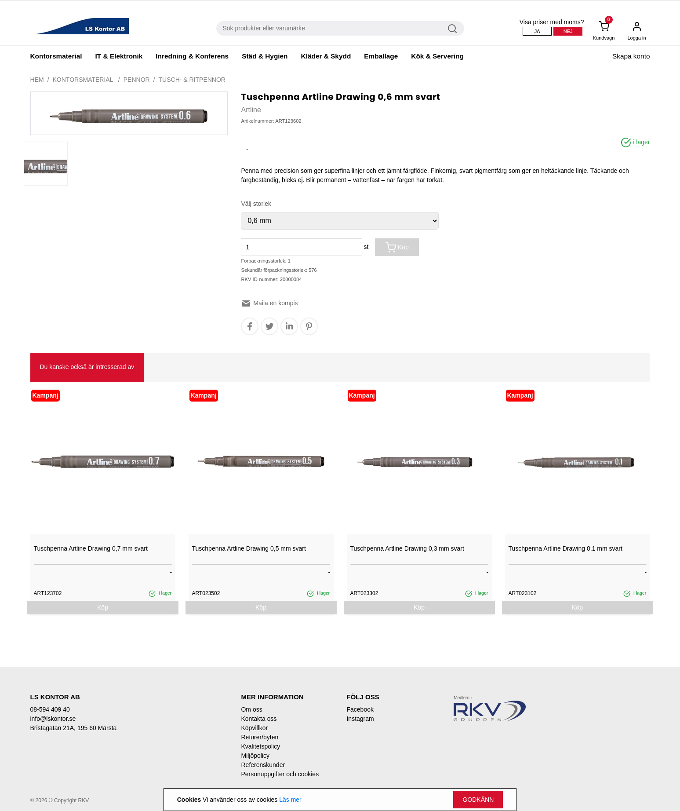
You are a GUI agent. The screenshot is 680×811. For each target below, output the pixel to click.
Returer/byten (259, 737)
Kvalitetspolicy (260, 746)
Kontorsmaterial (56, 56)
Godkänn (478, 799)
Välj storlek (256, 203)
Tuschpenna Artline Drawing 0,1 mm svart (565, 548)
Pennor (137, 79)
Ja (537, 31)
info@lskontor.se (53, 718)
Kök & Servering (437, 56)
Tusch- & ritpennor (192, 79)
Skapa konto (631, 56)
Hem (37, 79)
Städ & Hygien (264, 56)
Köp (397, 247)
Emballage (381, 56)
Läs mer (290, 799)
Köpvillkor (254, 727)
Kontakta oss (258, 718)
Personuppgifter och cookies (280, 774)
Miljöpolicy (255, 755)
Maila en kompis (269, 303)
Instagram (360, 718)
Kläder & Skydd (326, 56)
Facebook (359, 709)
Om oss (251, 709)
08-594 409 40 (50, 709)
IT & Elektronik (119, 56)
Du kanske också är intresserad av (87, 366)
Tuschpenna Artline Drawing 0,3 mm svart (407, 548)
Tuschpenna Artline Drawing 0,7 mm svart (91, 548)
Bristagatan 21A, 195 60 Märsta (73, 727)
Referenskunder (263, 764)
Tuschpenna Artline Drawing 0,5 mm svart (249, 548)
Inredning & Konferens (192, 56)
